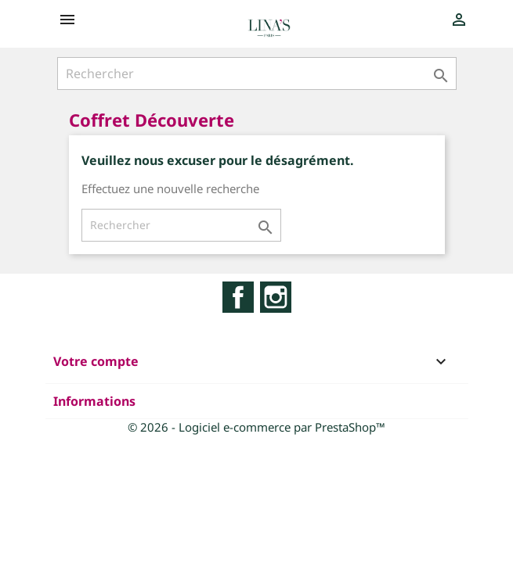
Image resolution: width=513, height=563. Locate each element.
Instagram (275, 297)
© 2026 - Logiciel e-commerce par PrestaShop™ (256, 427)
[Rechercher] (257, 73)
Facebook (238, 297)
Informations (94, 401)
